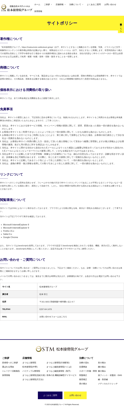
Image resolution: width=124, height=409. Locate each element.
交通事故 (83, 367)
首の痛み (102, 362)
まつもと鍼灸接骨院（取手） (59, 371)
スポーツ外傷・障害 (88, 371)
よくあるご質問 (94, 4)
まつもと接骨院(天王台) (32, 379)
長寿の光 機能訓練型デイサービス (61, 375)
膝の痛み (102, 371)
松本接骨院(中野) (29, 367)
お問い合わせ (110, 4)
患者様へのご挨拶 (10, 362)
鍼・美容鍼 (103, 379)
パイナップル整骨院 (31, 371)
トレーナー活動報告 (11, 371)
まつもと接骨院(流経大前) (33, 375)
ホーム (37, 4)
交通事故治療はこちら (121, 26)
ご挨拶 (47, 4)
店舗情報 (60, 4)
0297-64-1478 (45, 309)
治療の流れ (84, 362)
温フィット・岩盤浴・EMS (110, 375)
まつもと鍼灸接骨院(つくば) (58, 367)
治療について (75, 4)
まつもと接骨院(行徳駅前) (57, 362)
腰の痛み (102, 367)
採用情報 (38, 11)
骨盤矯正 (83, 375)
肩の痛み (83, 383)
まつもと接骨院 (29, 362)
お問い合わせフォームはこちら (53, 316)
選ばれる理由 (8, 367)
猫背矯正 (83, 379)
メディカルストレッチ (108, 383)
